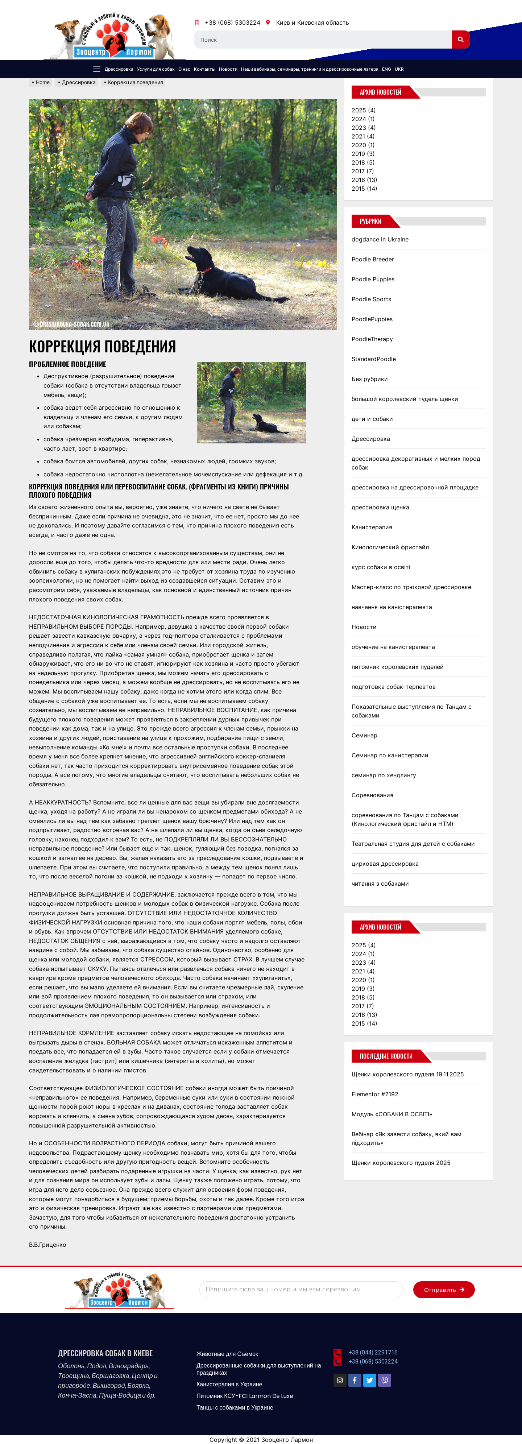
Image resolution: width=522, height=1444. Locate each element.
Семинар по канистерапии (390, 755)
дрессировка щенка (380, 507)
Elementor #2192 (375, 1094)
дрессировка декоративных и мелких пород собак (416, 463)
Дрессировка (119, 69)
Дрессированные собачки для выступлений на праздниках (258, 1369)
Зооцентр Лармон (287, 1439)
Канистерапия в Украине (229, 1384)
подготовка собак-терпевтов (394, 686)
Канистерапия (372, 527)
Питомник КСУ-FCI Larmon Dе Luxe (244, 1396)
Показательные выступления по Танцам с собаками (412, 711)
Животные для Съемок (227, 1354)
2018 (363, 162)
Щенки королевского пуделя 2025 (401, 1162)
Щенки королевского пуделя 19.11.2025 (408, 1074)
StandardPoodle (374, 359)
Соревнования (372, 795)
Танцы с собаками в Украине (234, 1407)
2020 (363, 145)
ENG (386, 69)
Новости (228, 69)
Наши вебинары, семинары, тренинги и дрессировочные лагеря (309, 69)
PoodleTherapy (372, 339)
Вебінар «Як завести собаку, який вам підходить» (406, 1138)
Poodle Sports (371, 299)
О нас (184, 69)
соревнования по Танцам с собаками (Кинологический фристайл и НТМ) (405, 819)
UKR (399, 69)
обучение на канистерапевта (393, 646)
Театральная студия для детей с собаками (413, 843)
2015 (364, 188)
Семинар (364, 735)
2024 (363, 119)
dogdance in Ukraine (380, 239)
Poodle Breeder (373, 259)
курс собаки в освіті (381, 567)
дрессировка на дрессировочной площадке (415, 487)
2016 (364, 179)
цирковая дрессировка (385, 863)
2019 (363, 153)
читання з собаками (380, 883)
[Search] (461, 39)
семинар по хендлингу (384, 775)
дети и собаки (372, 418)
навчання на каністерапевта (392, 607)
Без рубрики (370, 378)
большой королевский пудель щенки (405, 398)
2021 (363, 136)
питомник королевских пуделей (398, 666)
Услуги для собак (156, 69)
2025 (364, 110)
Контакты (204, 69)
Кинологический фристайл (390, 547)
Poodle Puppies (373, 279)
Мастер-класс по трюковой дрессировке (411, 587)
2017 (363, 171)
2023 (364, 127)
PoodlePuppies (372, 319)
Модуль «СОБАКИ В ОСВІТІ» (392, 1114)
